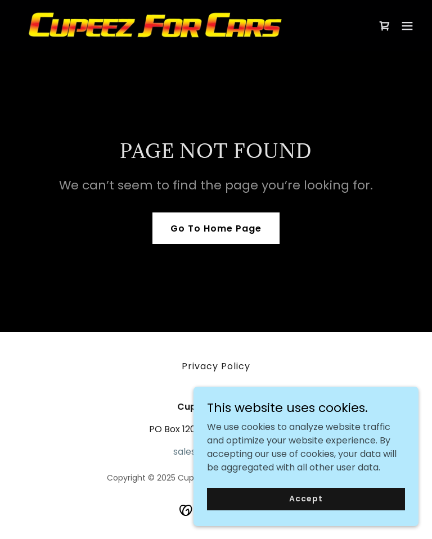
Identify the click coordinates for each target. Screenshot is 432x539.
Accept (305, 506)
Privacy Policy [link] (216, 366)
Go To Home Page (216, 228)
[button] (407, 26)
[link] (155, 25)
